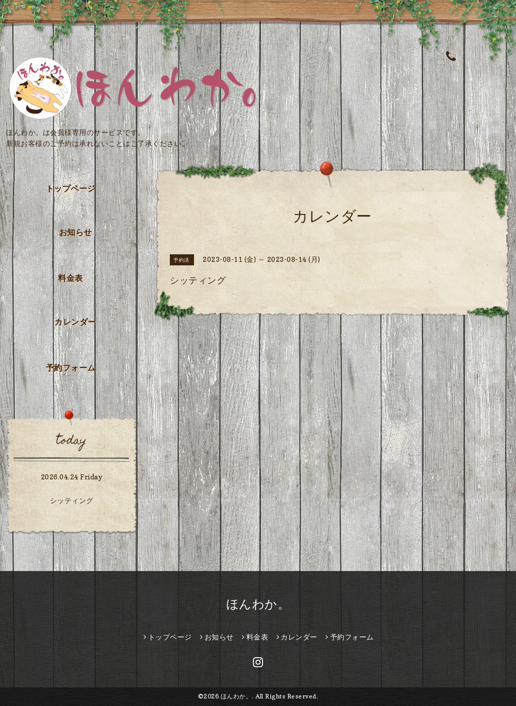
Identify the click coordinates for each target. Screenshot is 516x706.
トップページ (71, 188)
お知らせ (75, 232)
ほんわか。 (258, 604)
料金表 (70, 278)
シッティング (72, 500)
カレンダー (75, 322)
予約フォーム (71, 368)
